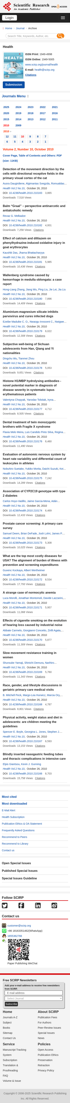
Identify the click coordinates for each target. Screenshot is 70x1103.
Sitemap (7, 1032)
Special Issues (46, 1032)
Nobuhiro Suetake (13, 468)
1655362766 (14, 935)
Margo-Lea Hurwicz (34, 695)
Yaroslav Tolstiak (36, 399)
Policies (44, 1044)
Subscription (10, 1060)
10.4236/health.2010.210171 (25, 607)
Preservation (45, 1060)
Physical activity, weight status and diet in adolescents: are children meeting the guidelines (32, 722)
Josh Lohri (44, 533)
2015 (6, 119)
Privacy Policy (46, 1070)
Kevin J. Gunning (31, 764)
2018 (30, 113)
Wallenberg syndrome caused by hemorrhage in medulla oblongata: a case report (32, 280)
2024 (18, 107)
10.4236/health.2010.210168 (25, 704)
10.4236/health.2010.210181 (25, 261)
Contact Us (9, 1038)
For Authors (44, 1022)
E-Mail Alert (8, 810)
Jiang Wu (31, 289)
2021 (55, 107)
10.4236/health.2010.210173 (25, 542)
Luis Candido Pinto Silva (39, 432)
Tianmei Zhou (26, 358)
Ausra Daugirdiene (13, 183)
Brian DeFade (29, 533)
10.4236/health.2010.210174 (25, 510)
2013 (30, 119)
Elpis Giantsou (11, 764)
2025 (6, 107)
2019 (18, 113)
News (41, 1038)
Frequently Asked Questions (18, 830)
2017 (43, 113)
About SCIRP (48, 1012)
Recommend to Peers (14, 837)
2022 (43, 107)
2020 (6, 113)
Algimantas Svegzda (38, 183)
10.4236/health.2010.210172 (25, 579)
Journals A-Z (10, 1017)
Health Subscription (13, 817)
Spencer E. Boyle (13, 731)
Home (8, 28)
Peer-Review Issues (49, 1027)
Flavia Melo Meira (13, 432)
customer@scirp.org (19, 925)
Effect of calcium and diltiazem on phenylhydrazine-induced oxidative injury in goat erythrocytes (34, 243)
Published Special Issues (20, 870)
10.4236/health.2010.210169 (25, 672)
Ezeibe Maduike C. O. (15, 321)
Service (9, 1044)
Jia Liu (62, 289)
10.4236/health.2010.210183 (25, 192)
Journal (20, 28)
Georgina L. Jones (35, 731)
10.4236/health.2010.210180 (25, 298)
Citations (30, 74)
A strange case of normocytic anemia (29, 592)
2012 (43, 119)
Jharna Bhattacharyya (31, 252)
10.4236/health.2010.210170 (25, 639)
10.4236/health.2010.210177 (25, 408)
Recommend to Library (15, 843)
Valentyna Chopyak (14, 399)
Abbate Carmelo (12, 630)
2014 (18, 119)
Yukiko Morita (33, 468)
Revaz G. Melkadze (14, 215)
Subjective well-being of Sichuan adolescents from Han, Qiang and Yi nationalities (28, 349)
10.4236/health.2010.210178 (25, 367)
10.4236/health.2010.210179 (25, 331)
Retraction (44, 1065)
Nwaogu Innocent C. (41, 321)
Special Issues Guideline (19, 878)
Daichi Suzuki (50, 468)
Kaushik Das (10, 252)
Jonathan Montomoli (30, 598)
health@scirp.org (45, 69)
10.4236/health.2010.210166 (25, 773)
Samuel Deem (11, 533)
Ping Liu (43, 289)
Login (9, 18)
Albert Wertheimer (34, 570)
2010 (6, 125)
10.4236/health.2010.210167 (25, 741)
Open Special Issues (16, 863)
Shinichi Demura (33, 662)
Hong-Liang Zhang (13, 289)
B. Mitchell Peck (12, 695)
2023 (30, 107)
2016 (55, 113)
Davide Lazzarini (53, 598)
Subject (7, 1022)
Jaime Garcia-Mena (38, 501)
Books (6, 1027)
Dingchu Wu (10, 358)
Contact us (8, 850)
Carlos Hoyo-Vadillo (14, 501)
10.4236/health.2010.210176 (25, 441)
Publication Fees (47, 1017)
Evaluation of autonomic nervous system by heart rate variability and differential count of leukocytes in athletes (34, 459)
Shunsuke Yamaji (13, 662)
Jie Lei (53, 289)
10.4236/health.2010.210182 (25, 225)
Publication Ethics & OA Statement (22, 823)
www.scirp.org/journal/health (41, 64)
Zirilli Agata (54, 630)
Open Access (45, 1049)
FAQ (5, 1075)
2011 (55, 119)
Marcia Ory (53, 695)
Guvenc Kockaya (13, 570)
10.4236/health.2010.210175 (25, 478)
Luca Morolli (10, 598)
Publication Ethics (48, 1054)
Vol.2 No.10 (17, 188)
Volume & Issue (12, 1080)
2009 (18, 125)
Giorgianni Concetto (34, 630)
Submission (13, 84)
